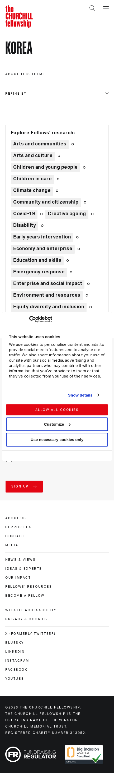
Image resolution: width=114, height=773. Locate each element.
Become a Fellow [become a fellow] (25, 595)
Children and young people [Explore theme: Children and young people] (45, 167)
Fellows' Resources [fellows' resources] (28, 586)
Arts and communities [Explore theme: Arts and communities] (39, 144)
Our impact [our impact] (18, 577)
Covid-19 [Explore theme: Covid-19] (24, 213)
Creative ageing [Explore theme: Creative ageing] (67, 213)
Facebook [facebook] (16, 669)
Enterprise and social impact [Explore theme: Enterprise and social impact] (47, 283)
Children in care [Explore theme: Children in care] (32, 179)
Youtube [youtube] (14, 678)
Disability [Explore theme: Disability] (24, 225)
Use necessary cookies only (57, 440)
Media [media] (11, 545)
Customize (57, 424)
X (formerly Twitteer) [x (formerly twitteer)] (30, 633)
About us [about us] (15, 518)
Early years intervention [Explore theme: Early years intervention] (42, 237)
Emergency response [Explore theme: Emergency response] (39, 272)
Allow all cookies (57, 409)
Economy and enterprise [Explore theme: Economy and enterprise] (42, 248)
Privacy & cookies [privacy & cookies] (26, 619)
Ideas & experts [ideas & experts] (23, 568)
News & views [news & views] (20, 559)
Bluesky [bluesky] (14, 642)
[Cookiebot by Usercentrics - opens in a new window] (29, 319)
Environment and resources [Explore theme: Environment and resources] (46, 295)
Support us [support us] (18, 527)
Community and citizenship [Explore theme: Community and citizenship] (46, 202)
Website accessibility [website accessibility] (30, 610)
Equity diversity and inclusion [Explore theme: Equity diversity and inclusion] (48, 307)
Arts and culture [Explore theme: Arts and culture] (33, 155)
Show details (80, 395)
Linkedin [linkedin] (15, 651)
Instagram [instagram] (17, 660)
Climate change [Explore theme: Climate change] (32, 190)
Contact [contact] (15, 536)
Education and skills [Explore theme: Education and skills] (37, 260)
